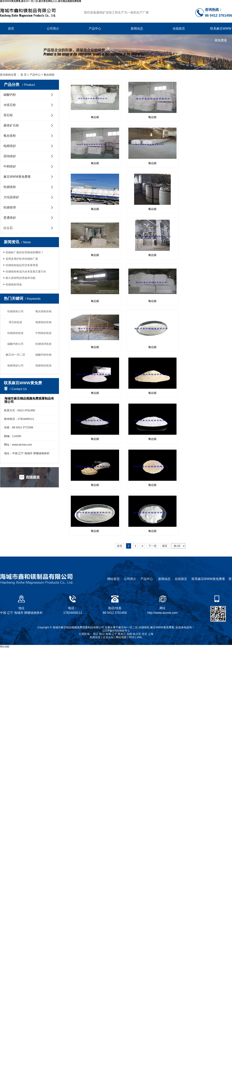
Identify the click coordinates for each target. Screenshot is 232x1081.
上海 (150, 572)
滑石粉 (8, 115)
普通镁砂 (9, 217)
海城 (108, 572)
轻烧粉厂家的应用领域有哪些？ (25, 252)
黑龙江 (122, 572)
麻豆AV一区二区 (15, 354)
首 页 (23, 74)
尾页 (164, 408)
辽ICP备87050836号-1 (116, 569)
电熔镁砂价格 (43, 322)
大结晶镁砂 (11, 197)
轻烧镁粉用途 (14, 284)
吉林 (129, 572)
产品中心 (95, 28)
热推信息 (95, 576)
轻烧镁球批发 (43, 343)
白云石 (8, 228)
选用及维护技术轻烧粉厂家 (22, 258)
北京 (144, 572)
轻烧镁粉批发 (15, 333)
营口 (95, 572)
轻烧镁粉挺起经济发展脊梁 (22, 265)
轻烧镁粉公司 (15, 311)
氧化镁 (94, 117)
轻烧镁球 (9, 207)
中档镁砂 (9, 166)
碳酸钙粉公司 (15, 343)
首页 (11, 28)
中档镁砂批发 (43, 333)
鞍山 (102, 572)
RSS (132, 576)
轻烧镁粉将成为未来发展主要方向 (26, 271)
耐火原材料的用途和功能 (20, 277)
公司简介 (53, 28)
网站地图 (121, 576)
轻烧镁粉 (9, 187)
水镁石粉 (9, 105)
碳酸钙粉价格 (43, 354)
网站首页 (113, 517)
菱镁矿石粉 (11, 125)
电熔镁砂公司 (15, 365)
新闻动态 (137, 28)
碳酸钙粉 (9, 94)
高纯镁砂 (9, 156)
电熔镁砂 (9, 146)
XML (139, 576)
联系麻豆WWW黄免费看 (220, 30)
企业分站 (108, 576)
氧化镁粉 (49, 74)
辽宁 (114, 572)
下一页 (152, 408)
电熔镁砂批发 (43, 365)
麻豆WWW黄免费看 (17, 176)
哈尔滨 (137, 572)
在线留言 (179, 28)
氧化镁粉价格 (43, 311)
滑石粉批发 (15, 322)
